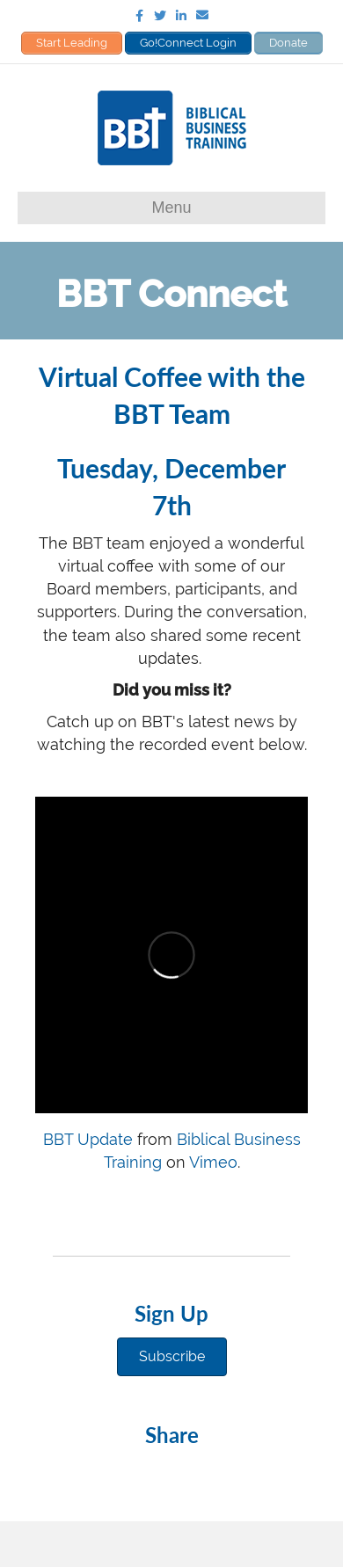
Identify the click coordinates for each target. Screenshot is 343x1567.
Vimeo (213, 1162)
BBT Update (88, 1139)
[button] (172, 1356)
